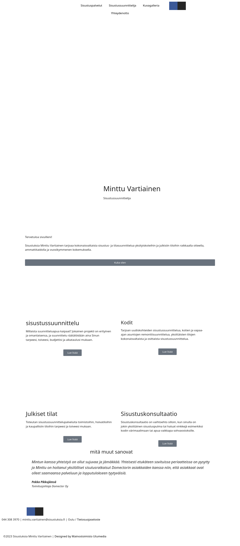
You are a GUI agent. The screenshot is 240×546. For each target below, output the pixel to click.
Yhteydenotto (120, 13)
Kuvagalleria (151, 5)
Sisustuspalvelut (91, 5)
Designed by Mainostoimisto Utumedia (80, 536)
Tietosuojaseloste (88, 519)
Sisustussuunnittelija (122, 5)
